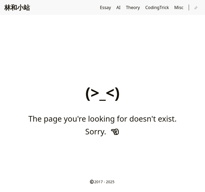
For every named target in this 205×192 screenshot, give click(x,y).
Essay (106, 7)
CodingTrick (157, 7)
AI (119, 7)
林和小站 (17, 7)
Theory (133, 7)
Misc (179, 7)
